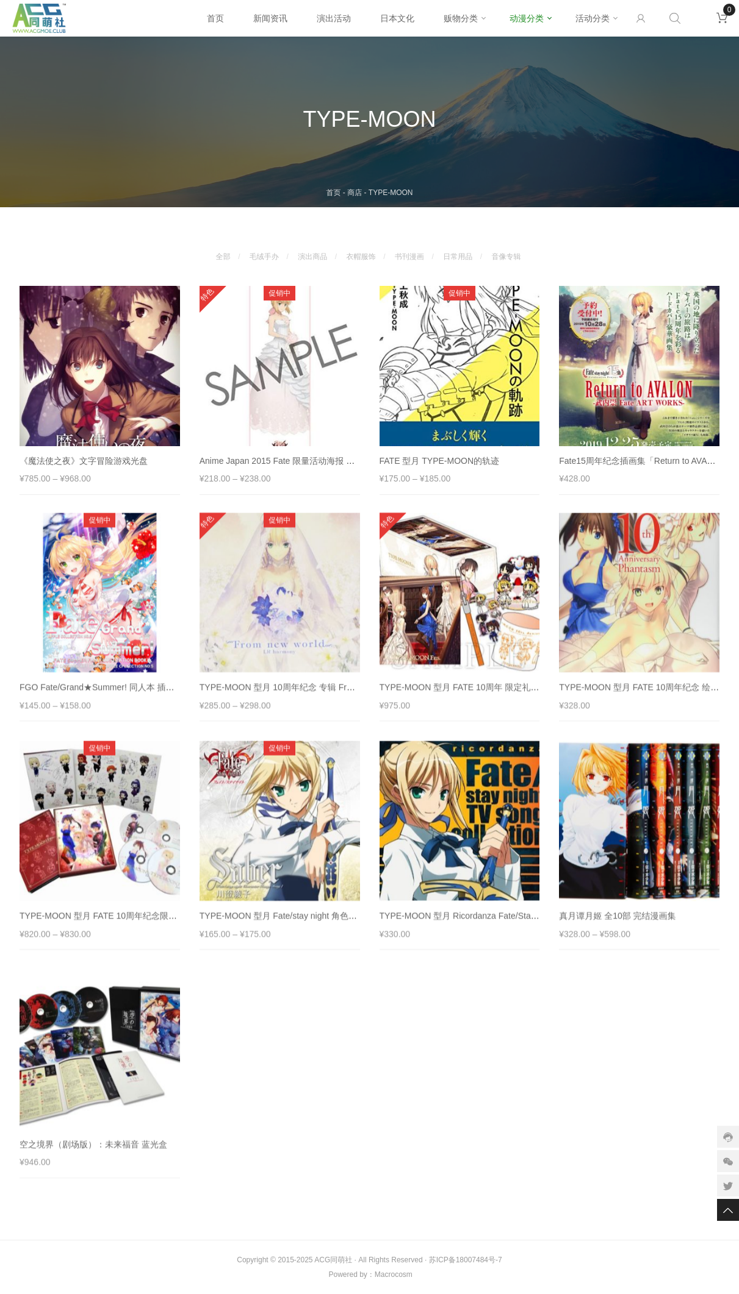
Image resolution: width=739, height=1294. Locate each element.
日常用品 (457, 251)
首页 (215, 18)
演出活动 (334, 18)
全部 (222, 251)
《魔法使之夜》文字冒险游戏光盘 (84, 466)
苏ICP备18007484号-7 (465, 1260)
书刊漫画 (409, 251)
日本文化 (397, 18)
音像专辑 (506, 251)
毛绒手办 (264, 251)
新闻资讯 (270, 18)
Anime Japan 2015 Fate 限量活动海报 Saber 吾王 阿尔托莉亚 (317, 466)
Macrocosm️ (394, 1274)
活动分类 (592, 18)
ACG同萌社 (333, 1260)
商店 (354, 192)
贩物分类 (461, 18)
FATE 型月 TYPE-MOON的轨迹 (440, 466)
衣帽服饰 (361, 251)
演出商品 (312, 251)
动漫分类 (527, 18)
